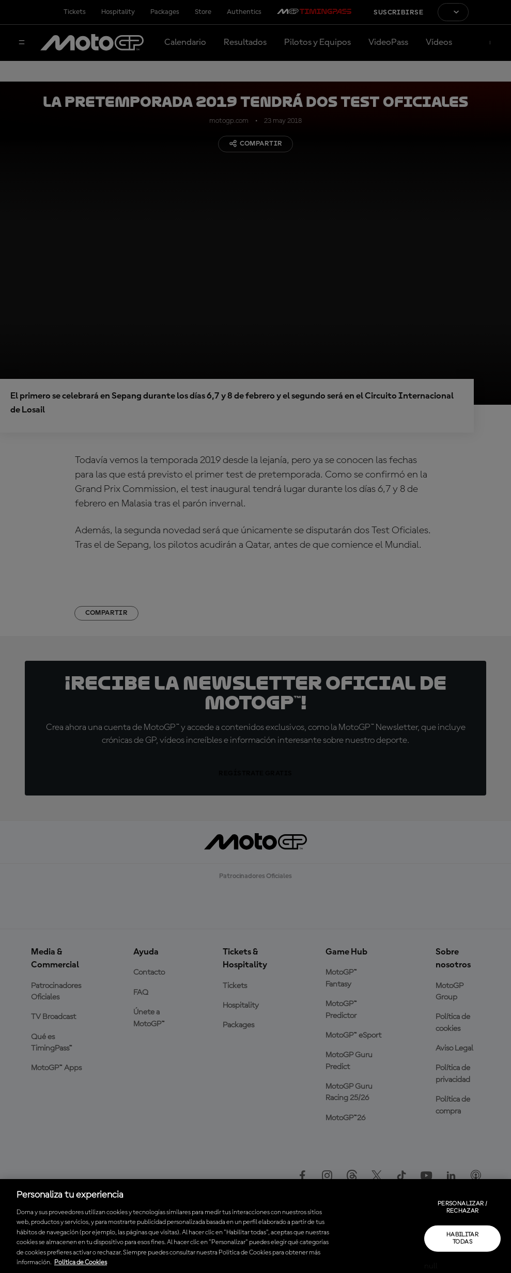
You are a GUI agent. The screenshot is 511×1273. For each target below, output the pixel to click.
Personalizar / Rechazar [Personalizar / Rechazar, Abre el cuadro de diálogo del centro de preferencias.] (462, 1207)
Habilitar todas (462, 1238)
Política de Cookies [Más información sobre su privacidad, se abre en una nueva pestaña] (80, 1262)
